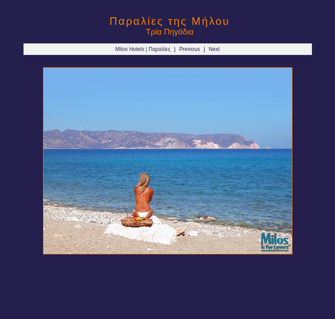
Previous (189, 49)
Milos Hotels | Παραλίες (142, 49)
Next (214, 49)
